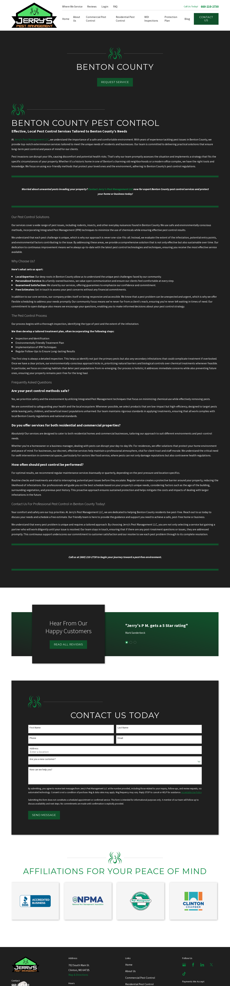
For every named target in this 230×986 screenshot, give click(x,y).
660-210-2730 (210, 6)
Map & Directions (78, 974)
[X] (211, 965)
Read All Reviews (68, 644)
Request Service (115, 82)
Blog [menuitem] (187, 19)
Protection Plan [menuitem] (171, 18)
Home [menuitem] (65, 19)
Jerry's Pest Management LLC (31, 139)
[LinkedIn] (202, 965)
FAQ (115, 6)
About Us (130, 971)
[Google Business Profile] (184, 965)
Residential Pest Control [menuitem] (125, 18)
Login (104, 6)
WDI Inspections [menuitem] (151, 18)
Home (128, 964)
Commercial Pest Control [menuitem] (96, 18)
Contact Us (206, 18)
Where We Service (72, 6)
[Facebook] (193, 965)
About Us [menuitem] (76, 18)
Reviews (92, 6)
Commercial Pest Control (140, 977)
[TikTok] (184, 974)
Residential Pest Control (139, 984)
